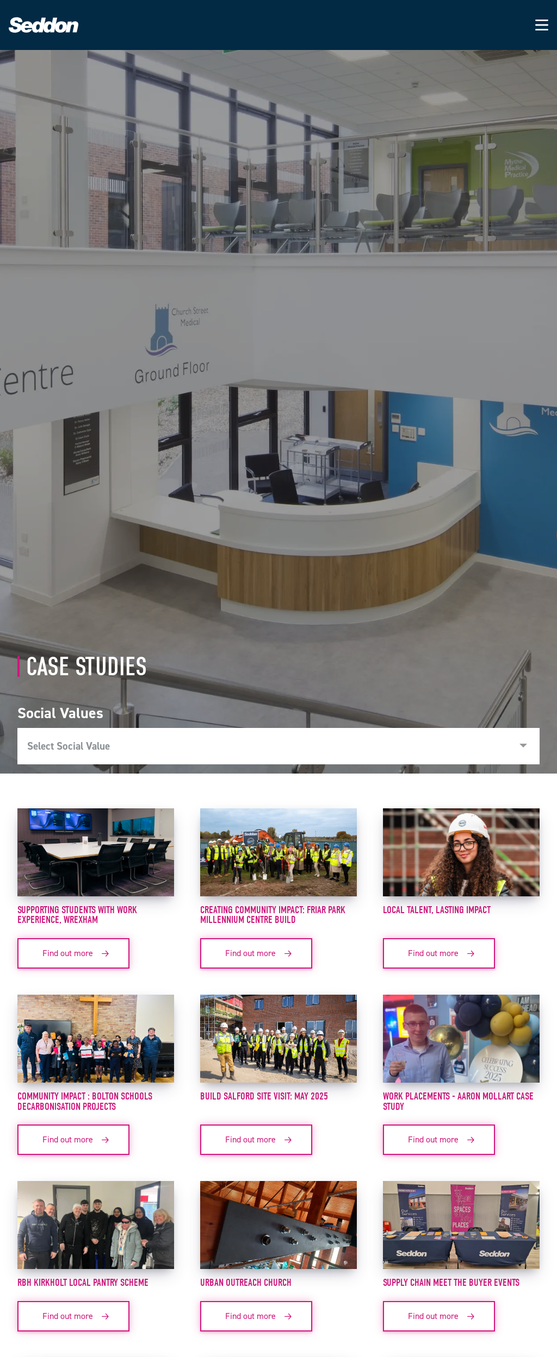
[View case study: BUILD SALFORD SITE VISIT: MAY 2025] (278, 1043)
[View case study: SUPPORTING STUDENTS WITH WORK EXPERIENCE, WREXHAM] (95, 856)
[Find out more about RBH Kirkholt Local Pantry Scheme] (73, 1316)
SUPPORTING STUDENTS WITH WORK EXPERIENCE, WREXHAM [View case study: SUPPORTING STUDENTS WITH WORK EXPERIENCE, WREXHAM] (77, 915)
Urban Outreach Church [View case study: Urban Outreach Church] (246, 1283)
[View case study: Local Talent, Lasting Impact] (461, 856)
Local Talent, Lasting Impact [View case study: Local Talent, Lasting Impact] (437, 910)
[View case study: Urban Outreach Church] (278, 1229)
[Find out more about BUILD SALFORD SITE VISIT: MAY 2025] (256, 1139)
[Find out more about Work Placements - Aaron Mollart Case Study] (439, 1139)
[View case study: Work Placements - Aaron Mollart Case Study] (461, 1043)
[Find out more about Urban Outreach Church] (256, 1316)
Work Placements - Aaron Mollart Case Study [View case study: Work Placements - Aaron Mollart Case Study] (458, 1101)
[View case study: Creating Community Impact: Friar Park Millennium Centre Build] (278, 856)
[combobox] (278, 746)
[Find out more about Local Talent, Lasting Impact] (439, 953)
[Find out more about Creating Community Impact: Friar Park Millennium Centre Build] (256, 953)
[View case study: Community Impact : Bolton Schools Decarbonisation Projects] (95, 1043)
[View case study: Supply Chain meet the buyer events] (461, 1229)
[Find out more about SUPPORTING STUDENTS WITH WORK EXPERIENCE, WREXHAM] (73, 953)
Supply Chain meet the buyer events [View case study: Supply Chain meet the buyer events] (451, 1283)
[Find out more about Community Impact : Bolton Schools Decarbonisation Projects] (73, 1139)
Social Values (60, 713)
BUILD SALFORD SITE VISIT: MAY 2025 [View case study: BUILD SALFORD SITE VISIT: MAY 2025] (264, 1096)
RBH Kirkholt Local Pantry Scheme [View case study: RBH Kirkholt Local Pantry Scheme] (82, 1283)
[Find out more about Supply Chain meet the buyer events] (439, 1316)
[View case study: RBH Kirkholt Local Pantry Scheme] (95, 1229)
